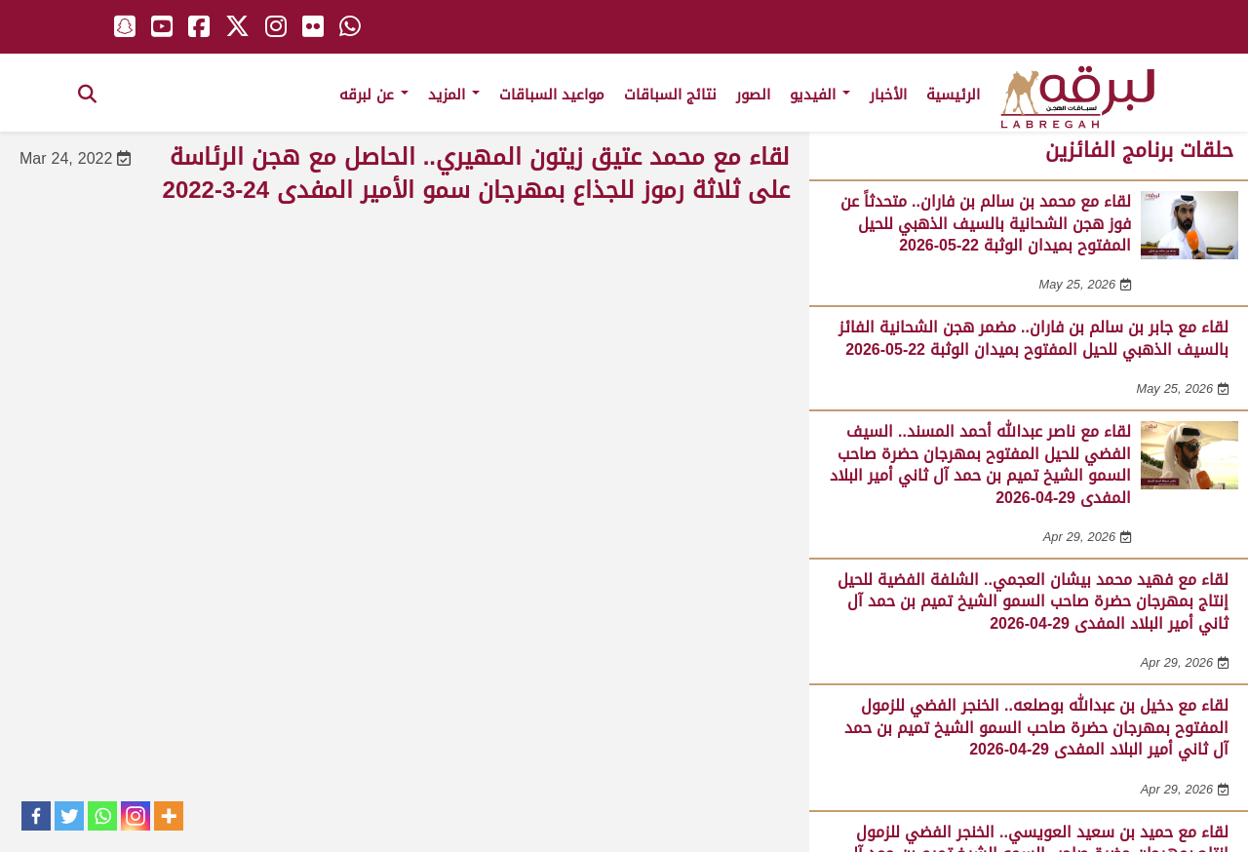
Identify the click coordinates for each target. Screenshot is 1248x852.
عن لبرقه (374, 94)
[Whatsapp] (102, 816)
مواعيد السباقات (551, 94)
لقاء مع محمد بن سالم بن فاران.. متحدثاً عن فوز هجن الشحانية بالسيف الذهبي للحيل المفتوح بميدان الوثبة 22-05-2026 (985, 223)
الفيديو (820, 94)
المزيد (454, 94)
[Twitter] (69, 816)
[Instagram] (135, 816)
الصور (753, 94)
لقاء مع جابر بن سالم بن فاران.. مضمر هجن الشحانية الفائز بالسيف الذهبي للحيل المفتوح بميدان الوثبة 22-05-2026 (1033, 338)
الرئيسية (953, 94)
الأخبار (888, 94)
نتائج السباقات (670, 94)
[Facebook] (36, 816)
